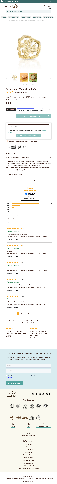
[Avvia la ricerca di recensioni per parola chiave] (51, 223)
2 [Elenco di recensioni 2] (21, 313)
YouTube (40, 394)
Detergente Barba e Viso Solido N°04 (38, 334)
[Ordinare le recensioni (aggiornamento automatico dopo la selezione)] (29, 218)
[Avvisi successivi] (43, 313)
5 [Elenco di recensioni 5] (31, 313)
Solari (4, 17)
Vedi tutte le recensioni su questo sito (30, 200)
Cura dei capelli (14, 17)
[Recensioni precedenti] (14, 313)
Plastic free (37, 17)
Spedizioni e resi (28, 463)
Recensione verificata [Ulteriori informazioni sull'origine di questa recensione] (13, 231)
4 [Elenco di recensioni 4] (28, 313)
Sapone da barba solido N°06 (16, 333)
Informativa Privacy (28, 457)
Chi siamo (28, 447)
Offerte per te (48, 17)
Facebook (36, 394)
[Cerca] (28, 11)
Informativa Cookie (28, 460)
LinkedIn (50, 394)
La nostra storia (28, 449)
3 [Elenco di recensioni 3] (24, 313)
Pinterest (47, 394)
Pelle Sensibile (26, 17)
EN (50, 1)
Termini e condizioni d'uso (28, 466)
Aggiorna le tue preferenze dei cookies (28, 468)
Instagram (33, 394)
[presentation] (4, 336)
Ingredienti (28, 452)
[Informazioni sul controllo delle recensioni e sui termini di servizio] (38, 197)
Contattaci (28, 444)
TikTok (43, 394)
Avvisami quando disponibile (28, 136)
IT (47, 1)
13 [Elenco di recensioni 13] (40, 313)
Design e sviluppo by (28, 481)
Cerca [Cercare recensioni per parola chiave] (28, 222)
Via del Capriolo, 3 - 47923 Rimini (42, 474)
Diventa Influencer (28, 455)
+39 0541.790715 (29, 476)
